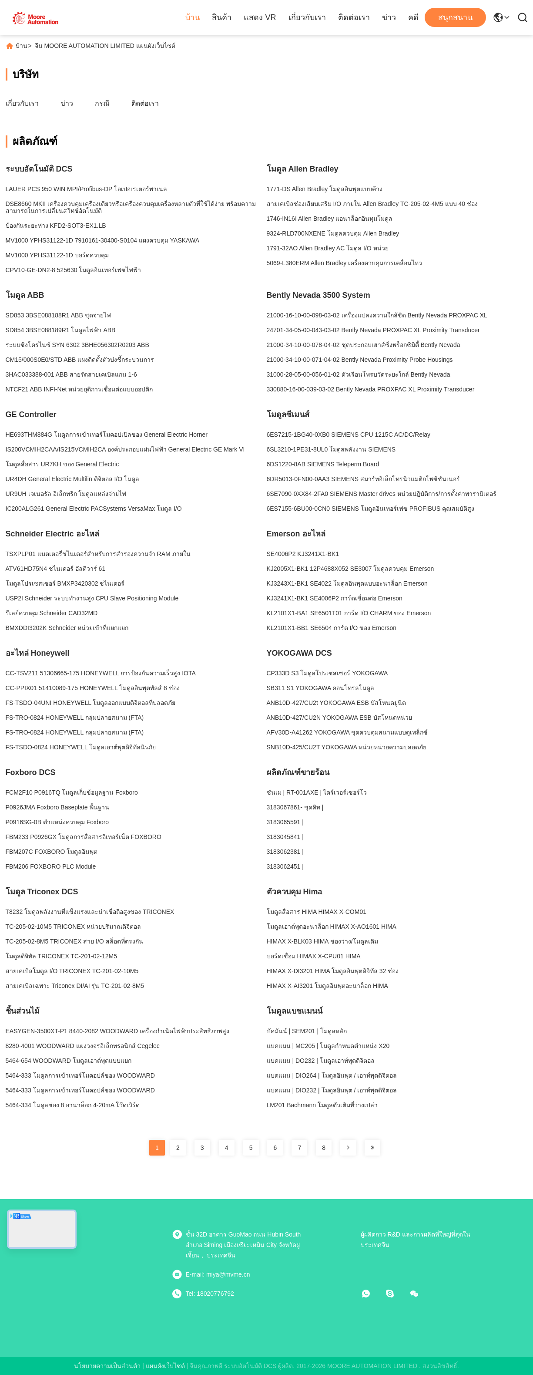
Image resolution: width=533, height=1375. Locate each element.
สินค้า (221, 17)
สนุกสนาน (455, 17)
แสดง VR (260, 17)
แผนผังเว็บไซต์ (165, 1365)
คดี (413, 17)
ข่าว (389, 17)
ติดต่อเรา (354, 17)
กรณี (102, 103)
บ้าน (192, 17)
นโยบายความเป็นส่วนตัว (107, 1365)
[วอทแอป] (372, 1293)
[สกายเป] (396, 1293)
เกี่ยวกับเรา (307, 17)
